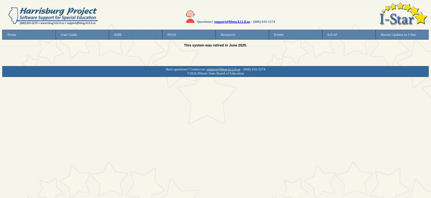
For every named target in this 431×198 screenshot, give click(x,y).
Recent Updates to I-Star (398, 34)
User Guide (69, 34)
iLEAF (332, 34)
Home (11, 34)
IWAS (171, 34)
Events (279, 34)
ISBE (118, 34)
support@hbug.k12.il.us (232, 22)
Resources (228, 34)
